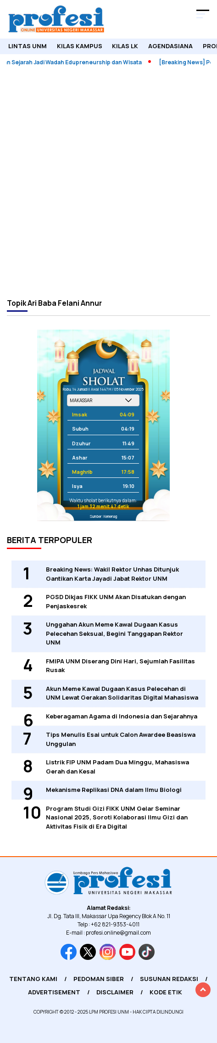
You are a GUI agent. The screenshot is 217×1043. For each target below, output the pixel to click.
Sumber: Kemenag (103, 516)
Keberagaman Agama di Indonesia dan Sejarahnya (121, 716)
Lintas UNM (27, 46)
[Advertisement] (108, 181)
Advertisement (54, 992)
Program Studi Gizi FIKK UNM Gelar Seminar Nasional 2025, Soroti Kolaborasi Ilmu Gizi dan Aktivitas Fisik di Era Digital (117, 817)
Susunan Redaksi (169, 979)
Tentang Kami (33, 979)
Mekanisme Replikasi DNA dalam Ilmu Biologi (114, 789)
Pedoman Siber (98, 979)
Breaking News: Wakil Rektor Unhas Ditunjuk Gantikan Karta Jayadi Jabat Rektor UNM (112, 574)
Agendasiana (170, 46)
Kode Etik (166, 992)
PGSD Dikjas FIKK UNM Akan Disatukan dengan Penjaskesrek (116, 601)
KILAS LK (125, 46)
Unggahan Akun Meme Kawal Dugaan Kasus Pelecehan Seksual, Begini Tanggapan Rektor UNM (114, 633)
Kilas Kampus (79, 46)
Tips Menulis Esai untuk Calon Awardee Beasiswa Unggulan (120, 739)
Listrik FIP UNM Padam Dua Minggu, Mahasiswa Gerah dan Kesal (117, 766)
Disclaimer (115, 992)
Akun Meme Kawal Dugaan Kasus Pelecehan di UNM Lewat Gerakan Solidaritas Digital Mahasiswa (122, 693)
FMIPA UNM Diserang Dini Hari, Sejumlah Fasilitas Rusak (120, 665)
